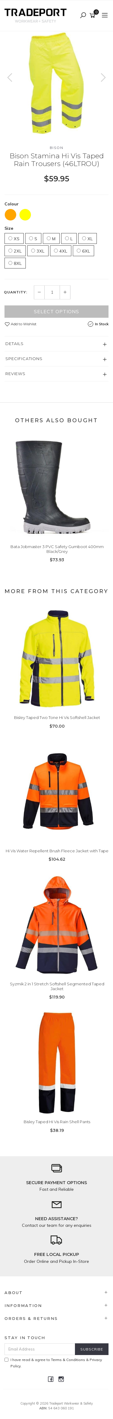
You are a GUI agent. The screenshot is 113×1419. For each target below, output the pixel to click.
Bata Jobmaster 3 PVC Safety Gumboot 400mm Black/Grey (57, 549)
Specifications (24, 358)
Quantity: (15, 292)
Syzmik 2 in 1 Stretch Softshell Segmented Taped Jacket (57, 986)
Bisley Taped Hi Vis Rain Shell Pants (57, 1121)
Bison (57, 147)
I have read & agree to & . (53, 1362)
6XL (83, 251)
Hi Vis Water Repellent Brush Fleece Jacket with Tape (57, 850)
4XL (60, 251)
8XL (15, 263)
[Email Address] (39, 1349)
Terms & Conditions (68, 1359)
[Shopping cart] (93, 15)
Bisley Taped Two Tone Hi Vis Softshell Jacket (57, 717)
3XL (38, 251)
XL (87, 238)
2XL (15, 251)
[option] (56, 83)
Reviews (15, 373)
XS (14, 238)
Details (14, 343)
